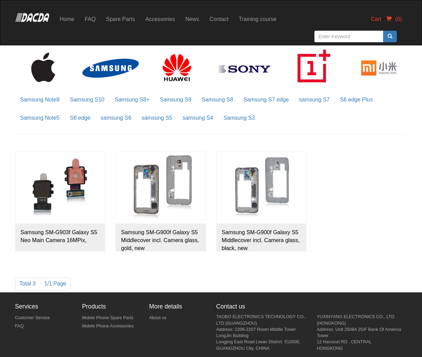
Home (67, 19)
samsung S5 (157, 118)
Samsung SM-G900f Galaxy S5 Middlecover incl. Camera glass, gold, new (160, 240)
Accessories (160, 19)
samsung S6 (116, 118)
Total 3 (28, 283)
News (192, 19)
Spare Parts (120, 19)
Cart (386, 19)
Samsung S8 (217, 99)
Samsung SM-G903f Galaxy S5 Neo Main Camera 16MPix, (59, 236)
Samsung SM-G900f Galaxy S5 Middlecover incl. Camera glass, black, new (261, 240)
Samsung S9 (176, 99)
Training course (258, 19)
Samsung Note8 (40, 99)
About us (158, 317)
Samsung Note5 (40, 118)
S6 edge (80, 118)
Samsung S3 (239, 118)
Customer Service (32, 317)
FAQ (90, 19)
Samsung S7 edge (266, 99)
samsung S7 (314, 99)
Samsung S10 (87, 99)
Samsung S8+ (132, 99)
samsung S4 (198, 118)
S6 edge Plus (356, 99)
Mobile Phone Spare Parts (107, 317)
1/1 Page (55, 283)
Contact (218, 19)
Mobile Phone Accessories (108, 325)
